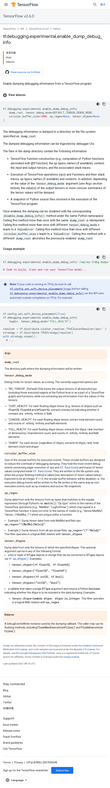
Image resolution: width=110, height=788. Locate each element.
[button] (55, 95)
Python (57, 28)
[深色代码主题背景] (98, 104)
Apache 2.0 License (84, 649)
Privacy (18, 762)
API (22, 28)
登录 (102, 4)
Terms (7, 762)
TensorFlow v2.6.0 (18, 16)
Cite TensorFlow (12, 748)
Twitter (7, 702)
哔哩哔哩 (8, 708)
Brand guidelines (13, 742)
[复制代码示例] (104, 104)
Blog (5, 690)
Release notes (11, 730)
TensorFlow (9, 28)
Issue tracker (10, 724)
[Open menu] (6, 4)
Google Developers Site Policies (37, 653)
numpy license (71, 656)
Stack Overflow (12, 736)
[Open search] (95, 4)
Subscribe (62, 770)
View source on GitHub (22, 72)
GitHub (7, 696)
